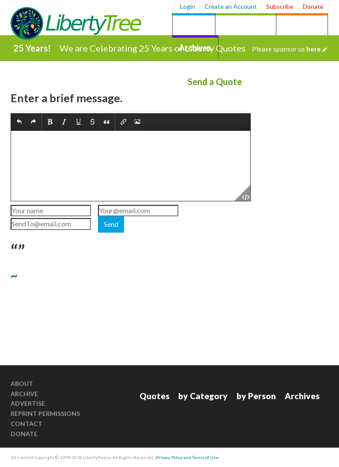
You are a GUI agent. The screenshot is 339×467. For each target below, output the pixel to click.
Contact (26, 423)
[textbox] (130, 166)
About (22, 383)
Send (111, 224)
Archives (302, 396)
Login (187, 6)
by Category (245, 25)
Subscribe (280, 6)
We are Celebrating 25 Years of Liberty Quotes (193, 48)
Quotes (193, 25)
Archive (24, 393)
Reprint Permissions (45, 413)
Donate (313, 6)
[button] (19, 122)
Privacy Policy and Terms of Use (187, 457)
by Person (302, 25)
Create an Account (230, 6)
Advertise (28, 403)
